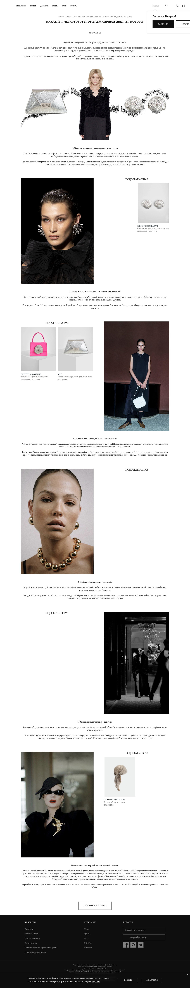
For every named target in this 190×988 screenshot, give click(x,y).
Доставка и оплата (31, 934)
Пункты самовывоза (32, 938)
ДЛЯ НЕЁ (33, 6)
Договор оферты (31, 943)
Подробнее (96, 982)
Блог (64, 6)
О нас (86, 929)
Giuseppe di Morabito (31, 374)
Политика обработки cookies (35, 952)
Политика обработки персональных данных (41, 948)
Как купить (29, 929)
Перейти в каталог (95, 906)
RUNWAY (73, 6)
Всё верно (163, 24)
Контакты (88, 948)
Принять (128, 980)
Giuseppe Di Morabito (147, 226)
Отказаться (152, 980)
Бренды (55, 6)
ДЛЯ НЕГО (44, 6)
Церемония (21, 6)
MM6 (60, 374)
